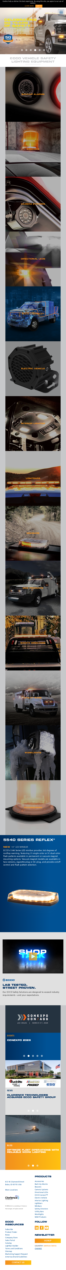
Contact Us (18, 1263)
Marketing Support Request (16, 1254)
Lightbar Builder (11, 1246)
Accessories (39, 1181)
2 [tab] (26, 50)
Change (38, 1249)
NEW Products (40, 1217)
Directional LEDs (41, 1192)
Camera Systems (41, 1190)
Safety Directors (41, 1209)
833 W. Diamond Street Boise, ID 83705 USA (14, 1183)
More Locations (11, 1190)
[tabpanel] (33, 31)
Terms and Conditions (14, 1249)
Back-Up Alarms (41, 1184)
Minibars (38, 1206)
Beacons (38, 1187)
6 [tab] (44, 50)
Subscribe (9, 1229)
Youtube (47, 1228)
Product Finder (11, 1232)
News (7, 1235)
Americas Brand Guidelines (16, 1257)
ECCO (14, 13)
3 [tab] (31, 50)
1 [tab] (22, 50)
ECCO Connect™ (41, 1195)
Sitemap (8, 1251)
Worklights (39, 1214)
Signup (47, 1241)
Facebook (42, 1228)
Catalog (8, 1243)
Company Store (11, 1238)
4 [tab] (35, 50)
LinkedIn (37, 1228)
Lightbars (38, 1203)
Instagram (52, 1228)
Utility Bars (39, 1212)
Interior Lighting (41, 1201)
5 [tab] (40, 50)
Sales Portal (10, 1240)
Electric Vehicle (41, 1198)
